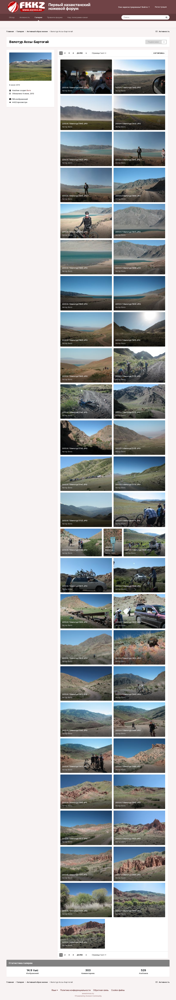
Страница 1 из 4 (99, 53)
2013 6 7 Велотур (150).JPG (128, 875)
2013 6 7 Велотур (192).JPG (74, 160)
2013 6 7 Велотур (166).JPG (128, 586)
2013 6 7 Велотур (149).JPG (74, 911)
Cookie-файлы (118, 990)
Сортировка (159, 53)
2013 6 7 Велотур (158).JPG (128, 730)
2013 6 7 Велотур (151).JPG (74, 875)
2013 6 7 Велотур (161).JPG (74, 694)
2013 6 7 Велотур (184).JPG (74, 304)
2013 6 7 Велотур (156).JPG (128, 766)
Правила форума (54, 17)
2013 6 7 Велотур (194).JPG (74, 123)
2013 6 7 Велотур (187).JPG (128, 232)
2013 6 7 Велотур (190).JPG (74, 196)
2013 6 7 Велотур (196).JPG (74, 87)
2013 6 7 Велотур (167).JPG (74, 586)
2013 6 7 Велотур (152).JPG (128, 838)
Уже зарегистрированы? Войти (134, 7)
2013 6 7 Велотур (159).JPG (74, 730)
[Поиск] (137, 17)
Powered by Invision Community (88, 996)
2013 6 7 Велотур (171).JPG (127, 520)
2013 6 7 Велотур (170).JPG (74, 550)
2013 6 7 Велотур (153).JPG (74, 838)
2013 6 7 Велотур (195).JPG (128, 87)
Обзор (12, 17)
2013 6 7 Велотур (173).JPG (128, 484)
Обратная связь (101, 990)
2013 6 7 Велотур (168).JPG (138, 550)
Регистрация (161, 7)
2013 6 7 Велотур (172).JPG (74, 520)
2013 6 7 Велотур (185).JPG (128, 268)
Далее (80, 53)
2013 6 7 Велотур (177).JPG (127, 412)
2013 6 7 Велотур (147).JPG (74, 942)
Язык (55, 990)
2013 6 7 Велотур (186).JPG (74, 268)
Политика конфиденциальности (75, 990)
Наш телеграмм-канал (77, 17)
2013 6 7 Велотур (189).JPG (128, 196)
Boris (29, 90)
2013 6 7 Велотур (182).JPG (74, 340)
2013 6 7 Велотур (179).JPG (128, 376)
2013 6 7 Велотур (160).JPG (128, 694)
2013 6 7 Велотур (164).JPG (128, 622)
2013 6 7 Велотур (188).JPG (74, 232)
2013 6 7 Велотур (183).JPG (128, 304)
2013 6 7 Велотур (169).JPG (109, 550)
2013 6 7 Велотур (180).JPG (74, 376)
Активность (25, 17)
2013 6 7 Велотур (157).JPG (74, 766)
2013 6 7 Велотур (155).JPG (74, 802)
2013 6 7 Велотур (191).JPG (127, 160)
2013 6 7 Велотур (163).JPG (74, 658)
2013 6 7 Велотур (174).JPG (74, 484)
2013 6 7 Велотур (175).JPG (127, 448)
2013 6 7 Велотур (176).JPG (74, 448)
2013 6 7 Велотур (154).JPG (128, 802)
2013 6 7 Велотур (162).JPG (128, 658)
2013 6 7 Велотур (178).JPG (74, 412)
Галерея (38, 18)
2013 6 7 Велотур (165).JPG (74, 622)
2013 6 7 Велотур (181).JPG (127, 340)
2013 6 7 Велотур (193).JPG (128, 123)
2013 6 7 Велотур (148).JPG (128, 911)
